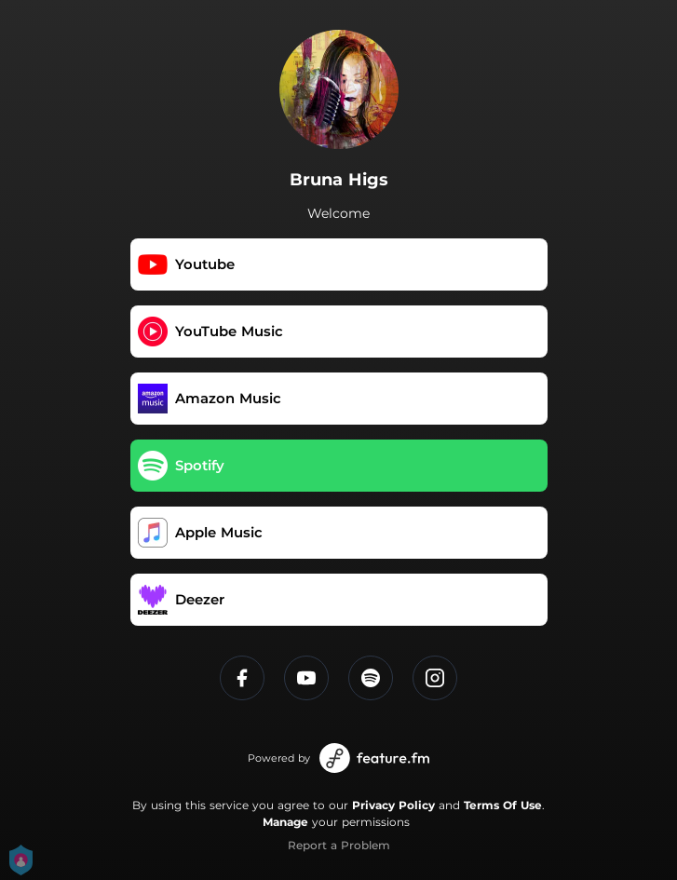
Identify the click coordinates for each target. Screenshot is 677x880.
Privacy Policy (393, 805)
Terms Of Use (503, 805)
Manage (285, 822)
